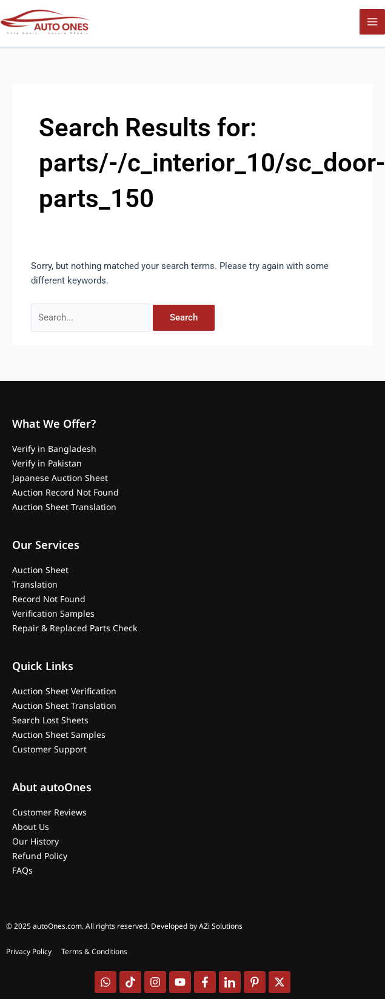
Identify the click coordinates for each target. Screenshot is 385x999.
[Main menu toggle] (372, 22)
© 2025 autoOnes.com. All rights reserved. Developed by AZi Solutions (124, 926)
